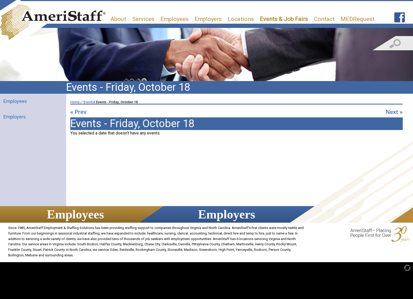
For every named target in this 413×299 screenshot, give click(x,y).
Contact (324, 19)
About (118, 19)
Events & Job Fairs (284, 19)
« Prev (78, 112)
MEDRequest (358, 19)
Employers (208, 19)
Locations (241, 19)
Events (88, 102)
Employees (174, 19)
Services (143, 19)
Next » (394, 112)
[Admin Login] (402, 268)
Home (75, 102)
